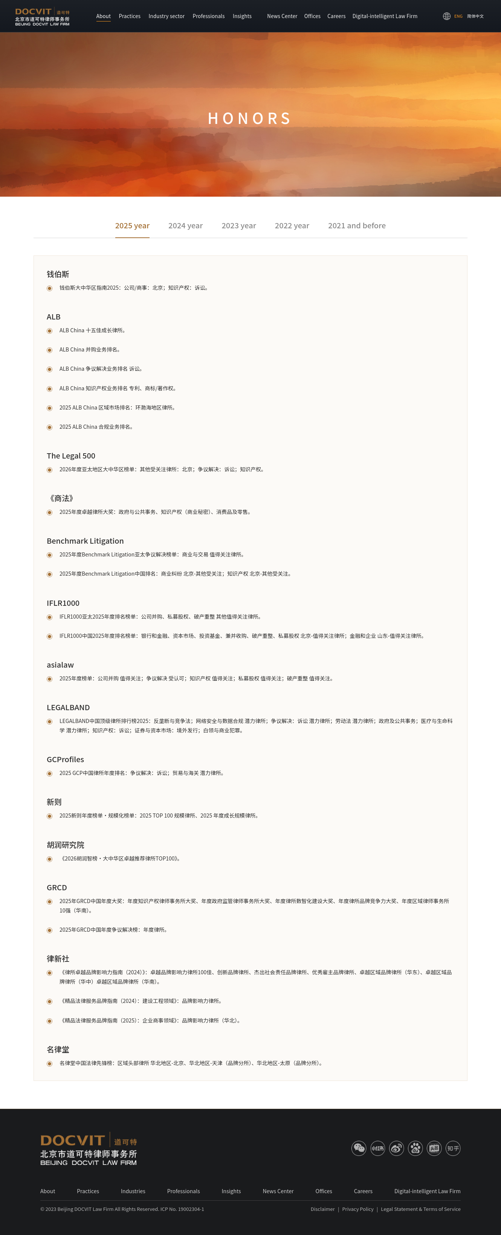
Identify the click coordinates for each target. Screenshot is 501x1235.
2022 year (292, 225)
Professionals (209, 16)
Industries (133, 1191)
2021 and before (357, 225)
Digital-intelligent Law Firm (385, 16)
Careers (336, 16)
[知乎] (453, 1148)
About (103, 16)
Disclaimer (323, 1208)
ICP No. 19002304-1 (182, 1208)
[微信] (359, 1148)
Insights (242, 16)
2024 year (185, 225)
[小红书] (377, 1148)
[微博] (396, 1148)
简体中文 (475, 16)
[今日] (434, 1148)
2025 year (132, 225)
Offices (312, 16)
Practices (130, 16)
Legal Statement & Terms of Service (421, 1208)
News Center (282, 16)
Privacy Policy (357, 1208)
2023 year (238, 225)
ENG (458, 16)
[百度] (415, 1148)
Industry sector (166, 16)
